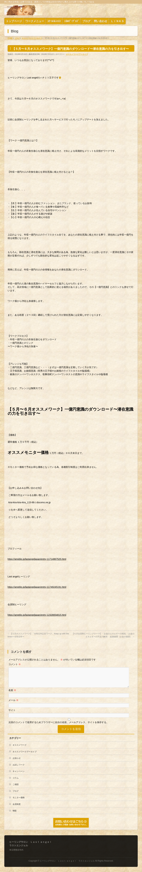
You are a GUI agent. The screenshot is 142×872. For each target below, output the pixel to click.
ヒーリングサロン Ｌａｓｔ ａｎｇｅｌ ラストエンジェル (67, 861)
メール (13, 704)
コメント (14, 664)
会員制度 (17, 808)
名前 (12, 694)
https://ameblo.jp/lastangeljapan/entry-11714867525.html (37, 559)
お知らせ (17, 762)
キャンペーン (19, 775)
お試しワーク (19, 769)
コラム (16, 782)
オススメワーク (20, 749)
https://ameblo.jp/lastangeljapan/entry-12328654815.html (37, 615)
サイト (11, 714)
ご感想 (16, 788)
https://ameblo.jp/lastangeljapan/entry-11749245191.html (37, 587)
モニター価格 (19, 801)
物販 (15, 815)
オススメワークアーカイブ (77, 54)
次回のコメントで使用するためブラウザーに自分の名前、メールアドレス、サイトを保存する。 (58, 726)
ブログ (16, 795)
